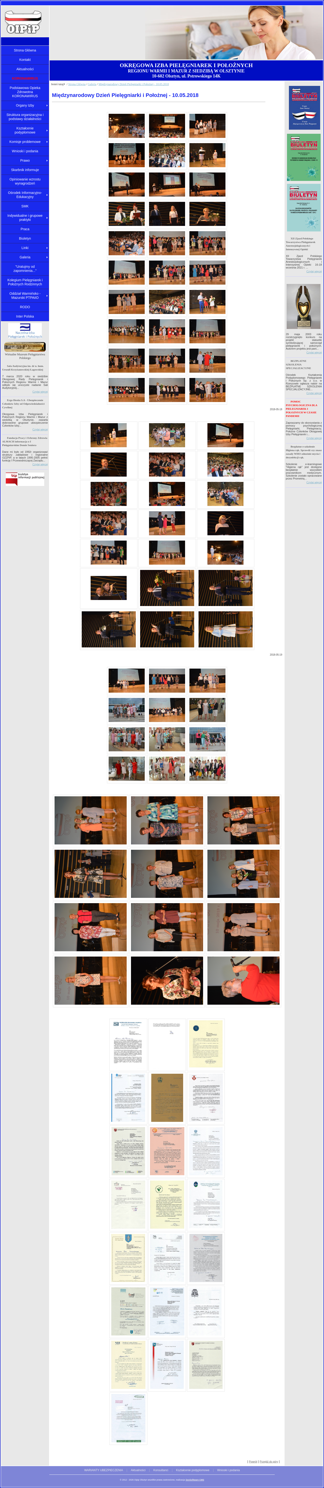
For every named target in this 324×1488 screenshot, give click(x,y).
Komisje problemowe (25, 142)
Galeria (24, 257)
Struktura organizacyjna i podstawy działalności (25, 117)
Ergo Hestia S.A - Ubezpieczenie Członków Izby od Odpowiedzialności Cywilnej (23, 404)
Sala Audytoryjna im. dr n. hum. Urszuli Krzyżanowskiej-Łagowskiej (23, 367)
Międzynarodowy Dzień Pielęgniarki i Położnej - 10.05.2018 (134, 84)
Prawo (25, 160)
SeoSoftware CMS (195, 1480)
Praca (25, 229)
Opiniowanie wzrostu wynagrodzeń (24, 181)
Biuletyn (25, 238)
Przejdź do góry (269, 1461)
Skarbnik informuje (25, 170)
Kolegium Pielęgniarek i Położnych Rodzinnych (25, 282)
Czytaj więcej (40, 391)
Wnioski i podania (25, 151)
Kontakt (25, 60)
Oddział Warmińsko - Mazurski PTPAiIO (24, 296)
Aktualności (25, 69)
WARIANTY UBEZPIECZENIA (103, 1470)
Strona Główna (25, 50)
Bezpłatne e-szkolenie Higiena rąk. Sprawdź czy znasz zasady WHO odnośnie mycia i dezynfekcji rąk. (304, 452)
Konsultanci (160, 1470)
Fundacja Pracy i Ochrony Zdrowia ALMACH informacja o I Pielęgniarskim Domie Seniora (24, 441)
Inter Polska (25, 316)
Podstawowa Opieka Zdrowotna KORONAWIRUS (25, 92)
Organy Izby (25, 105)
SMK (25, 206)
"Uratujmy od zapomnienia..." (25, 269)
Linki (25, 248)
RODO (25, 307)
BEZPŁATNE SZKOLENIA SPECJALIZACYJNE (298, 364)
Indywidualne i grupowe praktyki (25, 218)
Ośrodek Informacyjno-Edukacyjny (25, 195)
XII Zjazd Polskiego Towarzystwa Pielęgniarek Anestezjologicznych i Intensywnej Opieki (300, 244)
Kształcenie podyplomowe (25, 130)
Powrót (253, 1461)
